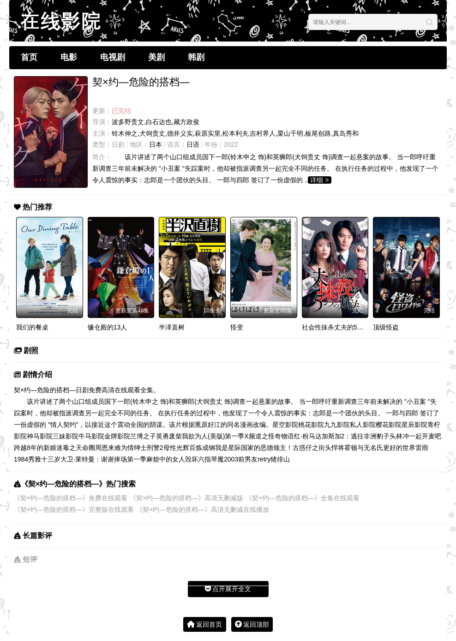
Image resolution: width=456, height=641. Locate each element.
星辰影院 (414, 424)
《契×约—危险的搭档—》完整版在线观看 (74, 509)
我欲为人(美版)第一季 (213, 436)
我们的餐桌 (32, 327)
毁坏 (191, 459)
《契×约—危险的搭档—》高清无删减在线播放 (202, 509)
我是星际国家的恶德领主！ (254, 447)
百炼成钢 (202, 447)
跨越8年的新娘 (35, 447)
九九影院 (337, 424)
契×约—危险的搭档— (45, 390)
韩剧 (196, 57)
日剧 (118, 144)
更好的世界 (399, 447)
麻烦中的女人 (165, 459)
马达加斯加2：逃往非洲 (343, 436)
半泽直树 (172, 327)
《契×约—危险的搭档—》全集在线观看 (302, 498)
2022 (231, 144)
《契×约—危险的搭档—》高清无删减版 (186, 498)
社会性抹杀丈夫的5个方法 (339, 327)
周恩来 (104, 447)
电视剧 (112, 57)
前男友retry (254, 459)
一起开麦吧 (425, 436)
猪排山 (280, 459)
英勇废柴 (169, 436)
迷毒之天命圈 (75, 447)
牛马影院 (91, 436)
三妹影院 (65, 436)
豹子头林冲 (393, 436)
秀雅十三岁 (44, 459)
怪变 (236, 327)
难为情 (124, 447)
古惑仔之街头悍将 (318, 447)
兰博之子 (143, 436)
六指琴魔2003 (218, 459)
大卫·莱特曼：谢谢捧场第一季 (103, 459)
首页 (29, 57)
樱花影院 (389, 424)
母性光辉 (176, 447)
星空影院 (285, 424)
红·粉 (301, 436)
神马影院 (40, 436)
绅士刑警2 (148, 447)
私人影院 (363, 424)
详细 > (319, 180)
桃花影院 (311, 424)
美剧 (156, 57)
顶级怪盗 (386, 327)
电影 (68, 57)
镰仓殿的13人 (107, 327)
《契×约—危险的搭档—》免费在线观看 (70, 498)
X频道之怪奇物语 (269, 436)
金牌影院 (117, 436)
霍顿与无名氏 (363, 447)
